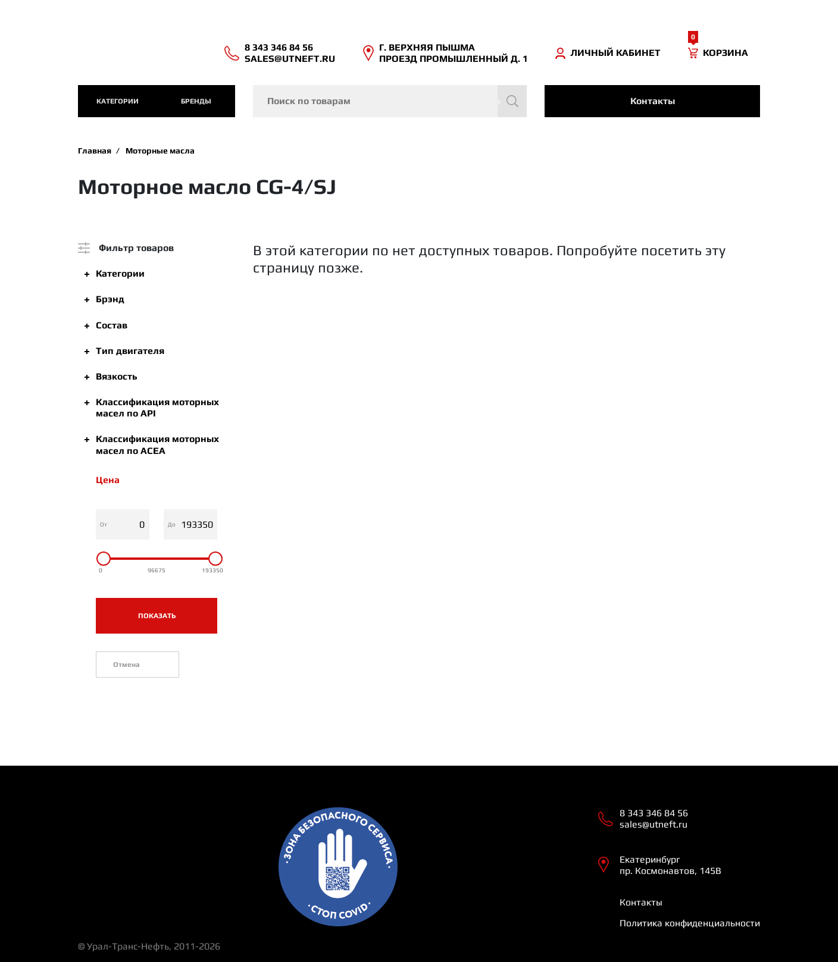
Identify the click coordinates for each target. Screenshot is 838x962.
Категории (120, 273)
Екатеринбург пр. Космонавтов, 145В (670, 865)
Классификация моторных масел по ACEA (157, 444)
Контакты (652, 100)
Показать (157, 616)
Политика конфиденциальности (690, 923)
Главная (94, 150)
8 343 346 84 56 (279, 47)
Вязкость (116, 376)
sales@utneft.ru (290, 58)
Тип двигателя (130, 350)
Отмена (126, 664)
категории (117, 101)
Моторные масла (160, 150)
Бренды (196, 101)
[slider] (103, 558)
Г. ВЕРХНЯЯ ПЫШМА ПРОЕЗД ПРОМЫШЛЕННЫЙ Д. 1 (453, 53)
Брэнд (110, 299)
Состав (111, 325)
